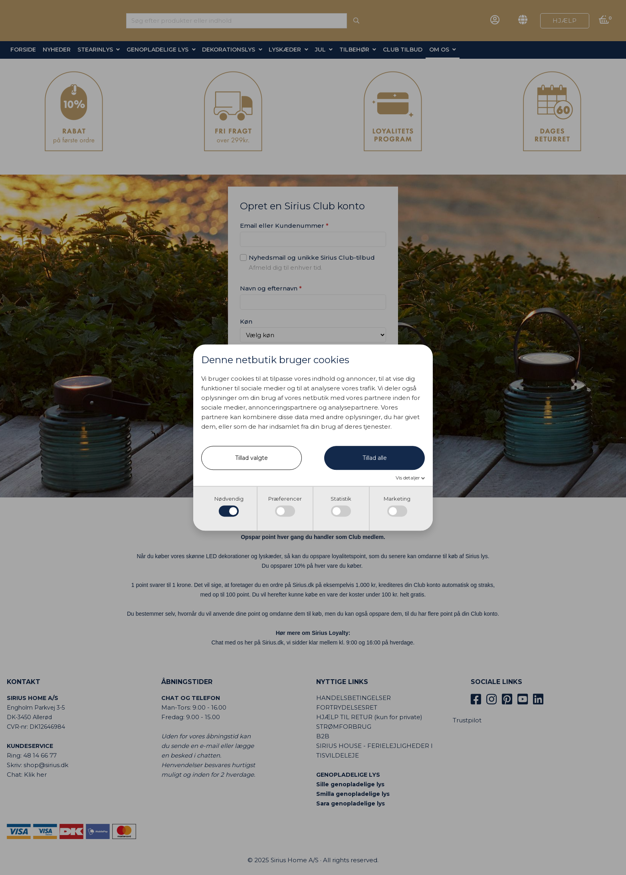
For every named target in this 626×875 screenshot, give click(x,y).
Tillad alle (375, 458)
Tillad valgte (251, 458)
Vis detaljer (408, 478)
